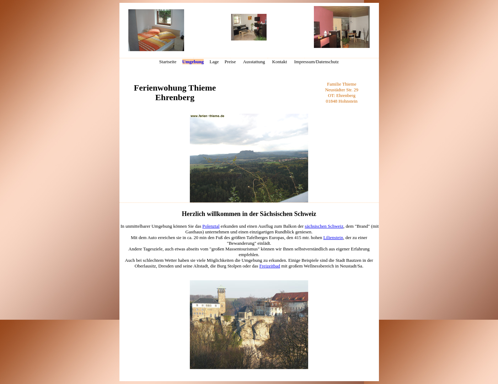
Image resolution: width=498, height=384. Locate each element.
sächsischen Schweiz (324, 226)
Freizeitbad (269, 266)
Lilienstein (333, 237)
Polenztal (210, 226)
